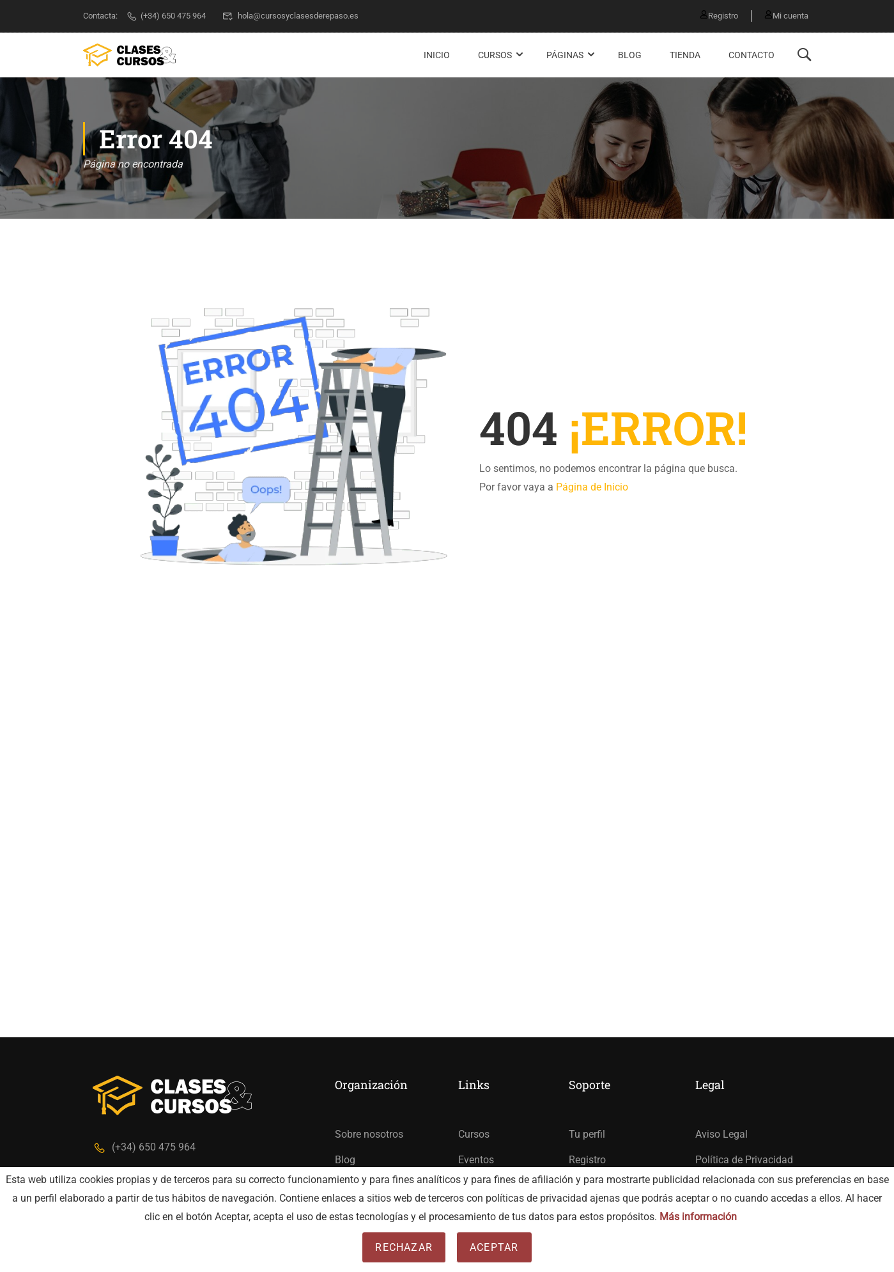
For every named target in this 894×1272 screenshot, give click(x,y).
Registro (719, 15)
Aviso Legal (721, 1134)
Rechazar (404, 1247)
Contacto (751, 55)
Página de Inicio (592, 487)
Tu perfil (587, 1134)
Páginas (564, 55)
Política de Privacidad (744, 1160)
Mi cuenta (786, 15)
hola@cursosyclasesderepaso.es (290, 15)
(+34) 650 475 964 (166, 15)
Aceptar (494, 1247)
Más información (698, 1217)
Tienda (685, 55)
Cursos (495, 55)
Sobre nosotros (369, 1134)
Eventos (476, 1160)
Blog (630, 55)
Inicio (437, 55)
